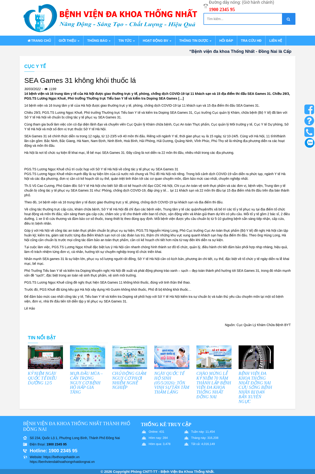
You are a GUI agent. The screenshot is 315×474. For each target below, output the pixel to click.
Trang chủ (39, 40)
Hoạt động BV (157, 40)
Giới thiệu (69, 40)
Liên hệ (275, 40)
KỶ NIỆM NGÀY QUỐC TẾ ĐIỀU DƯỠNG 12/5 (42, 378)
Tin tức (126, 40)
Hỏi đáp (226, 40)
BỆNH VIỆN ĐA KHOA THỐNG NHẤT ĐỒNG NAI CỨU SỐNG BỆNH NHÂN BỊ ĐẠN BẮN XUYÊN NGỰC (255, 387)
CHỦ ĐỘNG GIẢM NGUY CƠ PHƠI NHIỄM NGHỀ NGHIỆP (129, 380)
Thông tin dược (195, 40)
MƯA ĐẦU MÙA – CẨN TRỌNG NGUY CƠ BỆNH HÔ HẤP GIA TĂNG (86, 382)
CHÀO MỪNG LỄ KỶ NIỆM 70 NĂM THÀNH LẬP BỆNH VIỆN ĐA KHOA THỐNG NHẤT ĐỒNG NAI (213, 385)
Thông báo (99, 40)
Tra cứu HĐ (251, 40)
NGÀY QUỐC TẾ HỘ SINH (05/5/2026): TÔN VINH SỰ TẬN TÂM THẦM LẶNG (171, 382)
